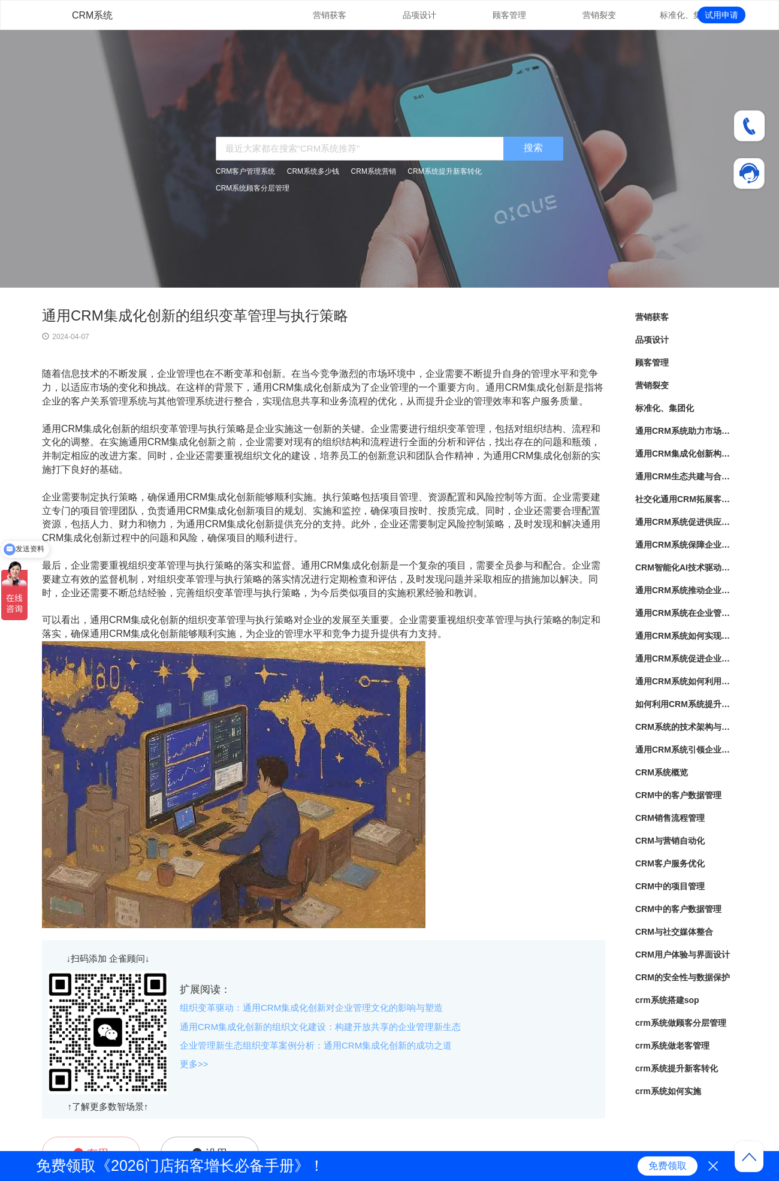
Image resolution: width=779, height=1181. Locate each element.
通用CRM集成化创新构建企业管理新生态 (686, 453)
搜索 (533, 148)
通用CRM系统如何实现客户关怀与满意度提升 (686, 636)
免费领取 (667, 1166)
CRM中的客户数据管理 (678, 795)
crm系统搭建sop (667, 1000)
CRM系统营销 (373, 171)
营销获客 (329, 15)
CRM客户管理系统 (245, 171)
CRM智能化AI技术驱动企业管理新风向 (686, 567)
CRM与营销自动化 (670, 840)
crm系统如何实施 (668, 1091)
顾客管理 (509, 15)
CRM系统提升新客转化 (444, 171)
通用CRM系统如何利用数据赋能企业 (686, 681)
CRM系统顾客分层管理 (252, 188)
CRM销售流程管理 (670, 818)
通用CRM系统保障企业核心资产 (686, 544)
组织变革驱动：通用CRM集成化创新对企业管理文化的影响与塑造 (311, 1007)
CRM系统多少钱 (313, 171)
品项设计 (419, 15)
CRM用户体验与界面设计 (682, 954)
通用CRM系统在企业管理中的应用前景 (686, 613)
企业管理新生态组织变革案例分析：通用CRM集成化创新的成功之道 (316, 1045)
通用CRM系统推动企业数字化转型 (686, 590)
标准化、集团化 (689, 15)
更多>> (194, 1064)
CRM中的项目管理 (670, 886)
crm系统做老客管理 (672, 1045)
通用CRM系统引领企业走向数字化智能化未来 (686, 749)
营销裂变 (599, 15)
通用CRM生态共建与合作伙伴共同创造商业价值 (686, 476)
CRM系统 (92, 15)
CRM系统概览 (661, 772)
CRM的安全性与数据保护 (682, 977)
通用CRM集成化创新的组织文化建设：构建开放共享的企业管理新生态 (320, 1027)
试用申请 (721, 15)
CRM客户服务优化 (670, 863)
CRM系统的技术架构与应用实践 (686, 727)
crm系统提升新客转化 (676, 1068)
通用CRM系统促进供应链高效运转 (686, 522)
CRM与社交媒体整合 (674, 932)
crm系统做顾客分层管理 (680, 1023)
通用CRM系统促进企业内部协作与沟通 (686, 658)
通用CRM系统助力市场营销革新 (686, 431)
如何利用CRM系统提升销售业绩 (686, 704)
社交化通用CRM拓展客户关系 (686, 499)
